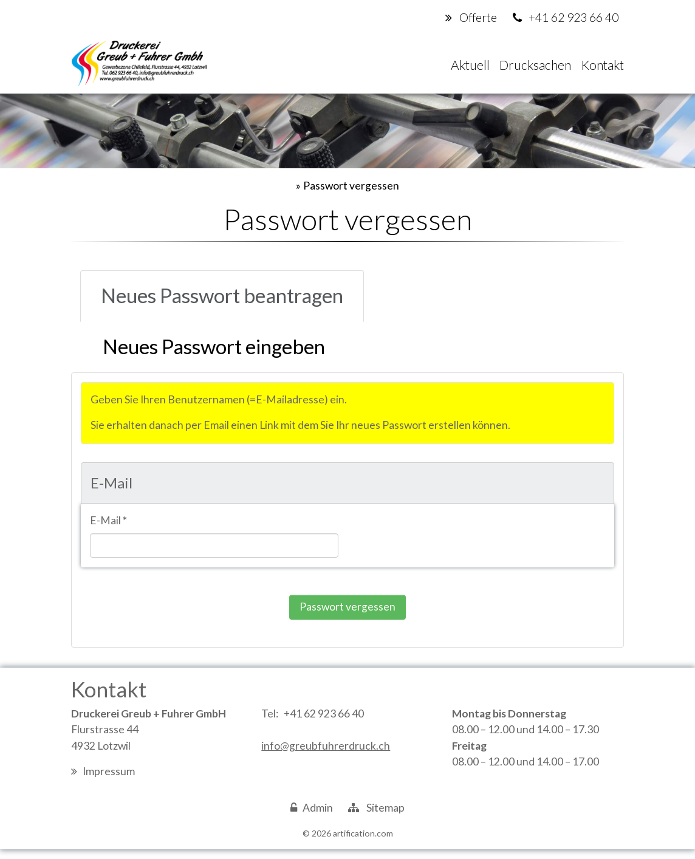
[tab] (233, 300)
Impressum (109, 781)
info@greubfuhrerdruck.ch (325, 754)
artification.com (363, 843)
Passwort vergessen (351, 188)
